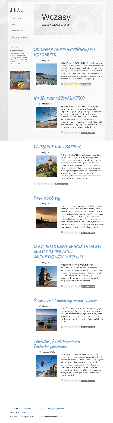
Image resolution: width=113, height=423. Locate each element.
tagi (14, 24)
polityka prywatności (20, 38)
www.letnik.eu (27, 413)
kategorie (16, 18)
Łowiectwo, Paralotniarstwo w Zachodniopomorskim (57, 344)
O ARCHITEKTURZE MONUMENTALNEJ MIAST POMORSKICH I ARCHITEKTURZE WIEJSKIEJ (67, 252)
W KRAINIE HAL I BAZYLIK (57, 147)
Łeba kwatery (21, 55)
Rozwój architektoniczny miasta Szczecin (65, 300)
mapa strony (17, 30)
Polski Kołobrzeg (47, 198)
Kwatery (15, 50)
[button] (11, 80)
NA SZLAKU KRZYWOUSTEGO (59, 98)
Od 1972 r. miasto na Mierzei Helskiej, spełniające (19, 76)
